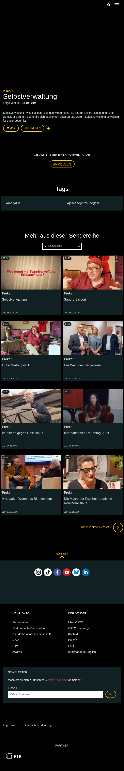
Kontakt (73, 634)
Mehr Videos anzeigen (102, 527)
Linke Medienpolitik (16, 365)
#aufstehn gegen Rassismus (22, 433)
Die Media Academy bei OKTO (31, 634)
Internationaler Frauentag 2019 (86, 433)
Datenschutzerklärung (38, 725)
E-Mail (13, 687)
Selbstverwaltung (14, 299)
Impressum (10, 725)
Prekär (8, 90)
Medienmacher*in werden (28, 628)
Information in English (82, 651)
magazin (14, 203)
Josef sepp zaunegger (84, 203)
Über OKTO (75, 622)
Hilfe (15, 646)
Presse (72, 640)
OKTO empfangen (79, 628)
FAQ (71, 646)
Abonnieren (32, 128)
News (16, 640)
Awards (17, 651)
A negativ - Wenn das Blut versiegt (27, 498)
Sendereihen (20, 622)
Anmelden (62, 164)
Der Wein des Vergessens (82, 365)
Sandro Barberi (75, 299)
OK (111, 694)
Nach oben (62, 556)
